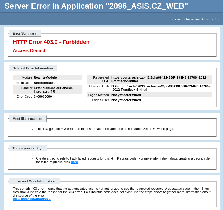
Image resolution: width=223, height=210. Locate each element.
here (74, 162)
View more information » (32, 199)
